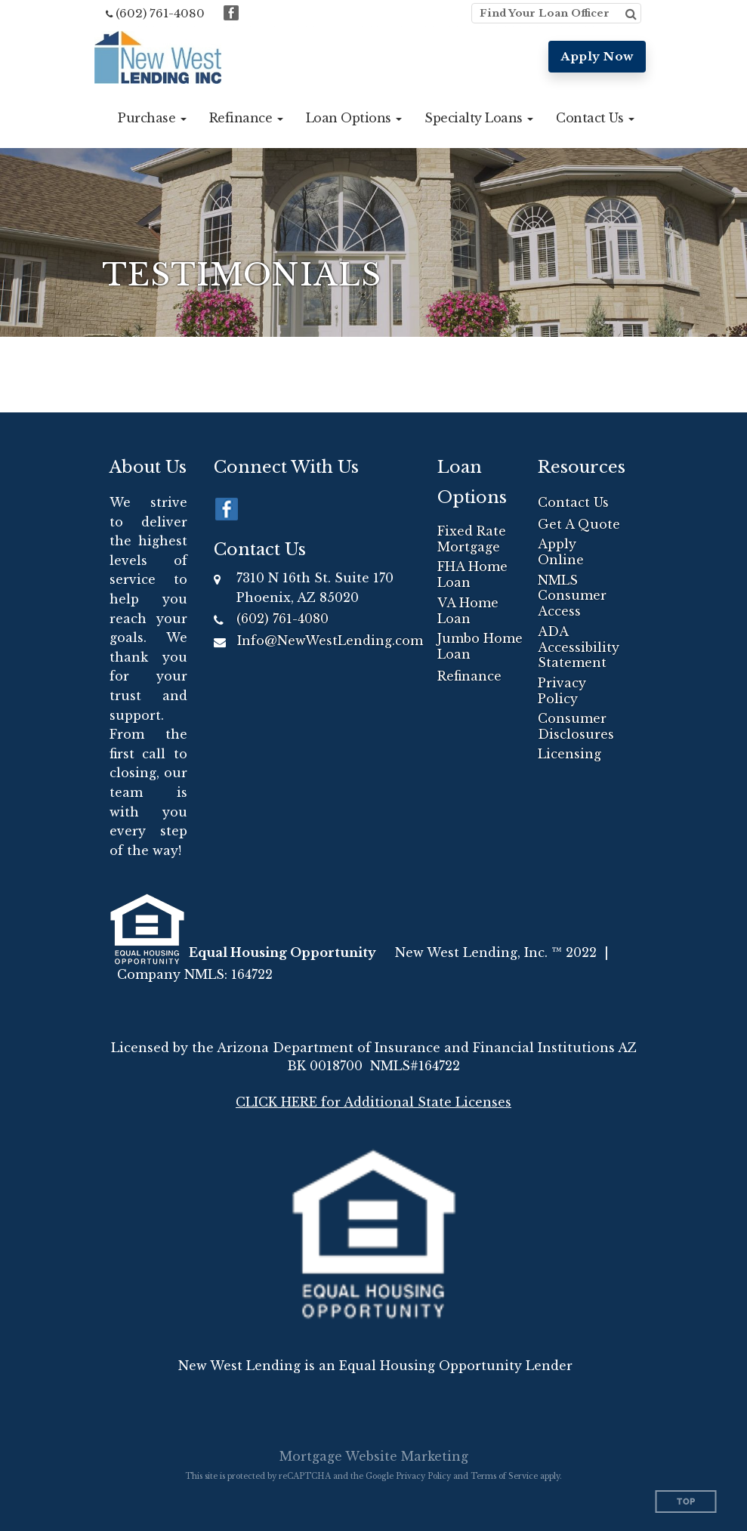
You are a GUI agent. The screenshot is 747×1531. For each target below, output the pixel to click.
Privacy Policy (562, 690)
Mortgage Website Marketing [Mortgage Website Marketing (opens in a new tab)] (373, 1456)
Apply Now (597, 56)
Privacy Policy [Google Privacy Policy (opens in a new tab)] (423, 1476)
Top (686, 1502)
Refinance (469, 676)
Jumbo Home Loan (480, 646)
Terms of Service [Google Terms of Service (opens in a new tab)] (504, 1476)
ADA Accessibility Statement (578, 647)
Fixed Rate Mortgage (471, 538)
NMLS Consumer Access (572, 596)
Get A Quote (579, 524)
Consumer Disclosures (576, 726)
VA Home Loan (468, 610)
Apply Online (561, 551)
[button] (152, 118)
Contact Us (573, 502)
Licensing (569, 753)
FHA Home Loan (472, 574)
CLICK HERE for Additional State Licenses (373, 1102)
